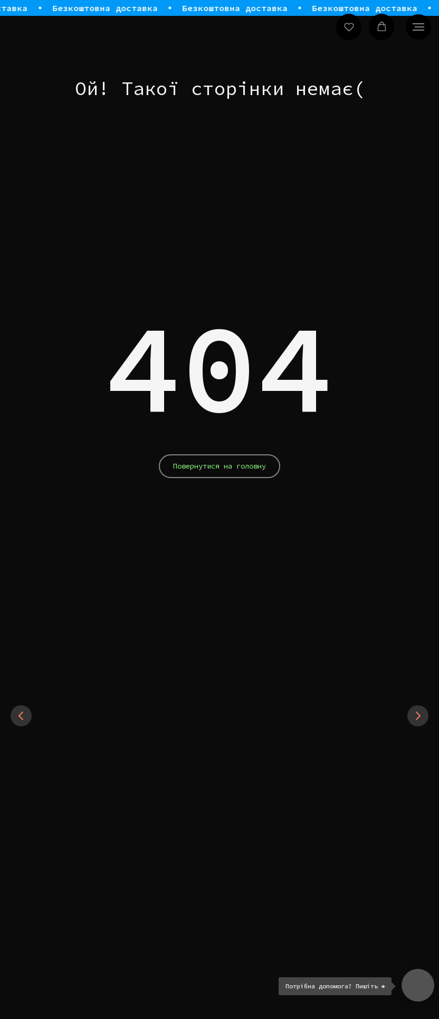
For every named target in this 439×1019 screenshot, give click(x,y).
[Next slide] (417, 756)
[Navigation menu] (418, 27)
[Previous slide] (21, 756)
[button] (349, 27)
